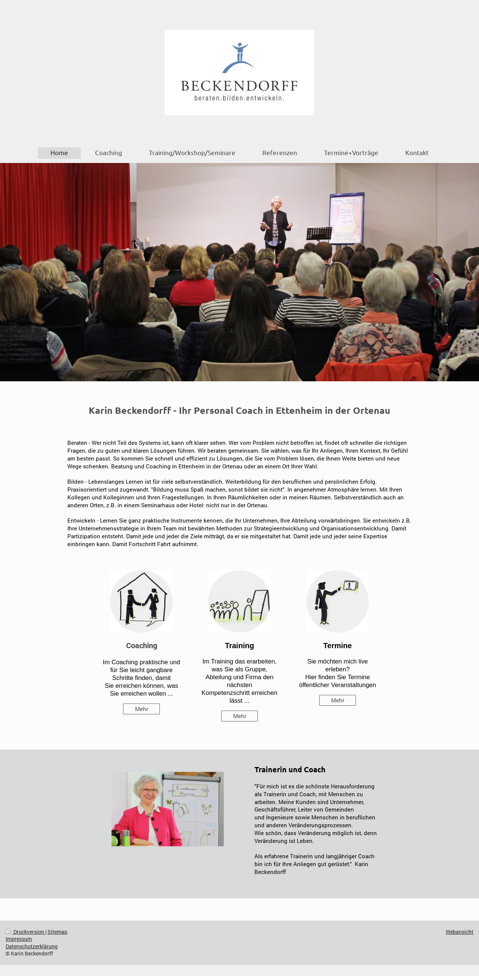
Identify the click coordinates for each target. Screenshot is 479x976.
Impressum (19, 938)
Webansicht (459, 931)
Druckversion (25, 931)
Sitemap (57, 931)
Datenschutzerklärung (32, 946)
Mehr (141, 708)
